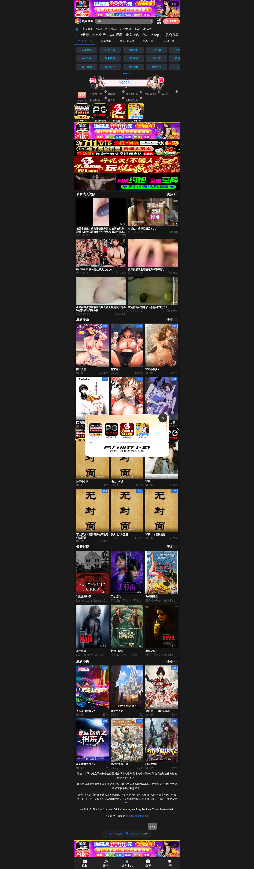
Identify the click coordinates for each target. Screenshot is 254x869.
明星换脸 (133, 58)
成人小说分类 (127, 41)
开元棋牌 (82, 112)
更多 (170, 194)
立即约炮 (136, 112)
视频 (84, 865)
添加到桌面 (116, 833)
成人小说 (127, 865)
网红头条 (87, 58)
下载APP (134, 833)
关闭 (173, 4)
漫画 (106, 865)
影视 (148, 865)
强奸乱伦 (87, 66)
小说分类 (169, 41)
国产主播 (110, 49)
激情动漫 (110, 66)
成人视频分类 (84, 41)
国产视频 (133, 66)
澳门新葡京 (100, 112)
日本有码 (87, 49)
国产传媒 (157, 49)
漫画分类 (106, 41)
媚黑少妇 (142, 431)
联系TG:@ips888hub (137, 815)
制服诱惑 (110, 58)
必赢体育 (118, 112)
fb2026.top (127, 82)
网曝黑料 (133, 49)
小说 (169, 865)
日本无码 (157, 58)
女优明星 (157, 66)
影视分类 (148, 41)
